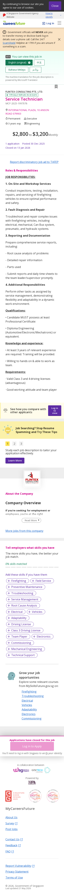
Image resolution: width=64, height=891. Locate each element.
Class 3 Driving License (25, 630)
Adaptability (18, 618)
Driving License (21, 624)
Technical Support (23, 655)
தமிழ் (35, 69)
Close (55, 6)
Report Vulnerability (20, 865)
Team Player (19, 636)
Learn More (15, 460)
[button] (58, 39)
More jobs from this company (24, 530)
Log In (50, 23)
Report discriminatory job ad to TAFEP (34, 162)
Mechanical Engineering (26, 649)
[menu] (59, 23)
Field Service (43, 581)
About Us (11, 817)
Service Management (24, 599)
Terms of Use (14, 877)
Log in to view (54, 411)
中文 (39, 62)
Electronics (44, 636)
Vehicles (37, 612)
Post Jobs (11, 829)
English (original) (17, 62)
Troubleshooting (22, 593)
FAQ (9, 851)
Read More (31, 520)
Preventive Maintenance (26, 587)
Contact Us (14, 839)
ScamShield (9, 42)
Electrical (17, 612)
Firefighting (18, 581)
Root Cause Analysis (24, 605)
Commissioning (21, 643)
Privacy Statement (17, 871)
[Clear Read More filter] (31, 520)
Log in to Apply (32, 746)
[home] (13, 23)
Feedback (13, 845)
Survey (11, 823)
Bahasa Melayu (16, 69)
